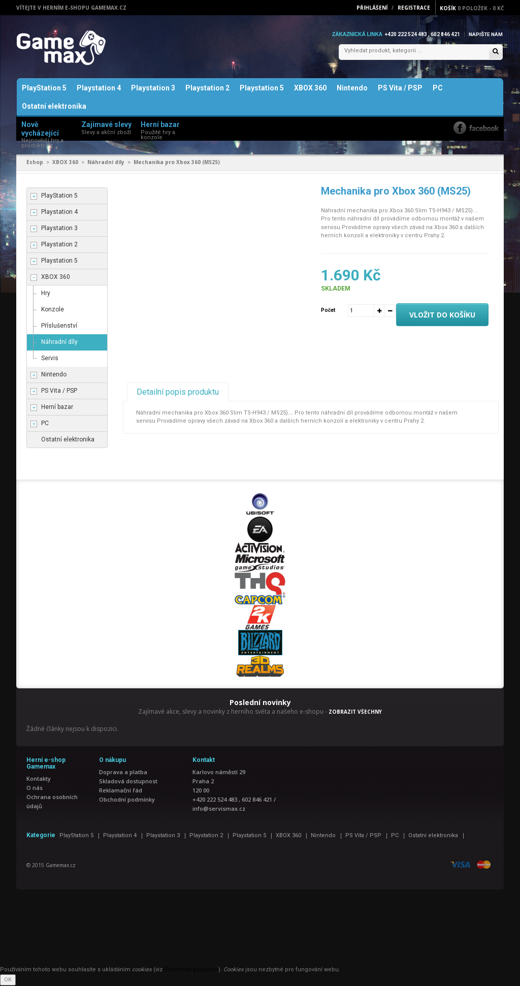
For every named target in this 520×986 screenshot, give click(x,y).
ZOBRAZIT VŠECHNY (355, 711)
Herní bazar (57, 406)
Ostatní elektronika (54, 107)
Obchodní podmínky (127, 800)
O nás (34, 788)
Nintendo (352, 88)
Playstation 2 (207, 88)
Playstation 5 (262, 88)
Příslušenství (59, 325)
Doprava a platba (123, 772)
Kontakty (38, 779)
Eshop (34, 162)
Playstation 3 (153, 88)
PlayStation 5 (44, 88)
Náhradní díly (105, 162)
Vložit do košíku (442, 315)
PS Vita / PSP (400, 88)
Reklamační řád (120, 790)
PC (438, 88)
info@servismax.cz (218, 809)
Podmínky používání (191, 970)
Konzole (52, 309)
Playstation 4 (99, 88)
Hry (45, 293)
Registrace (414, 7)
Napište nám (485, 34)
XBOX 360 (310, 88)
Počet (328, 310)
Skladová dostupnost (128, 781)
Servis (49, 358)
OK (8, 979)
